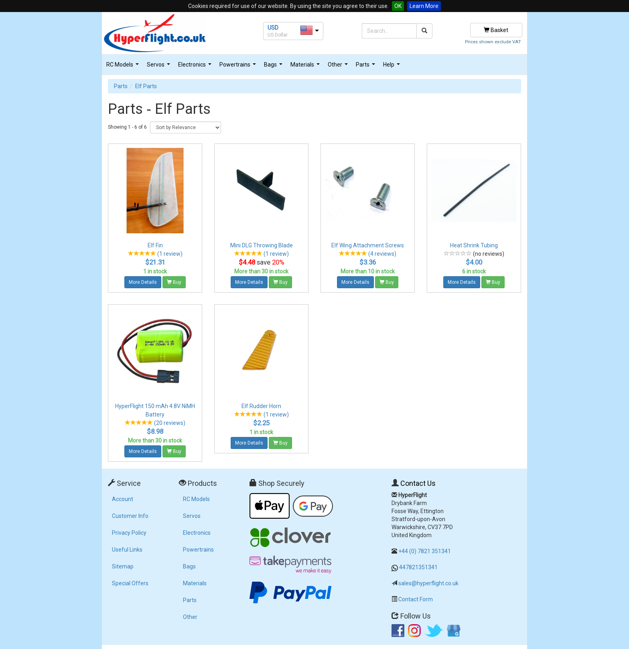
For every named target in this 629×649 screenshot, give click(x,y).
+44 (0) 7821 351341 (424, 551)
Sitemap (123, 566)
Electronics (195, 66)
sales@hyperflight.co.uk (428, 583)
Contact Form (415, 599)
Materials (306, 66)
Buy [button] (174, 282)
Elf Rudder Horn (261, 406)
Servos (159, 66)
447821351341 (418, 567)
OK (398, 6)
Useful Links (127, 549)
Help (392, 66)
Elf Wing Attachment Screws (367, 245)
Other (339, 66)
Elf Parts (146, 86)
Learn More (424, 6)
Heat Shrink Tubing (474, 245)
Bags (274, 66)
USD (273, 27)
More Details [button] (143, 282)
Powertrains (238, 66)
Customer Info (130, 516)
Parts (366, 66)
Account (122, 499)
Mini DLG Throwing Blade (261, 245)
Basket (496, 30)
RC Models (123, 66)
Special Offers (130, 583)
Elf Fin (155, 245)
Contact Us (418, 483)
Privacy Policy (129, 533)
